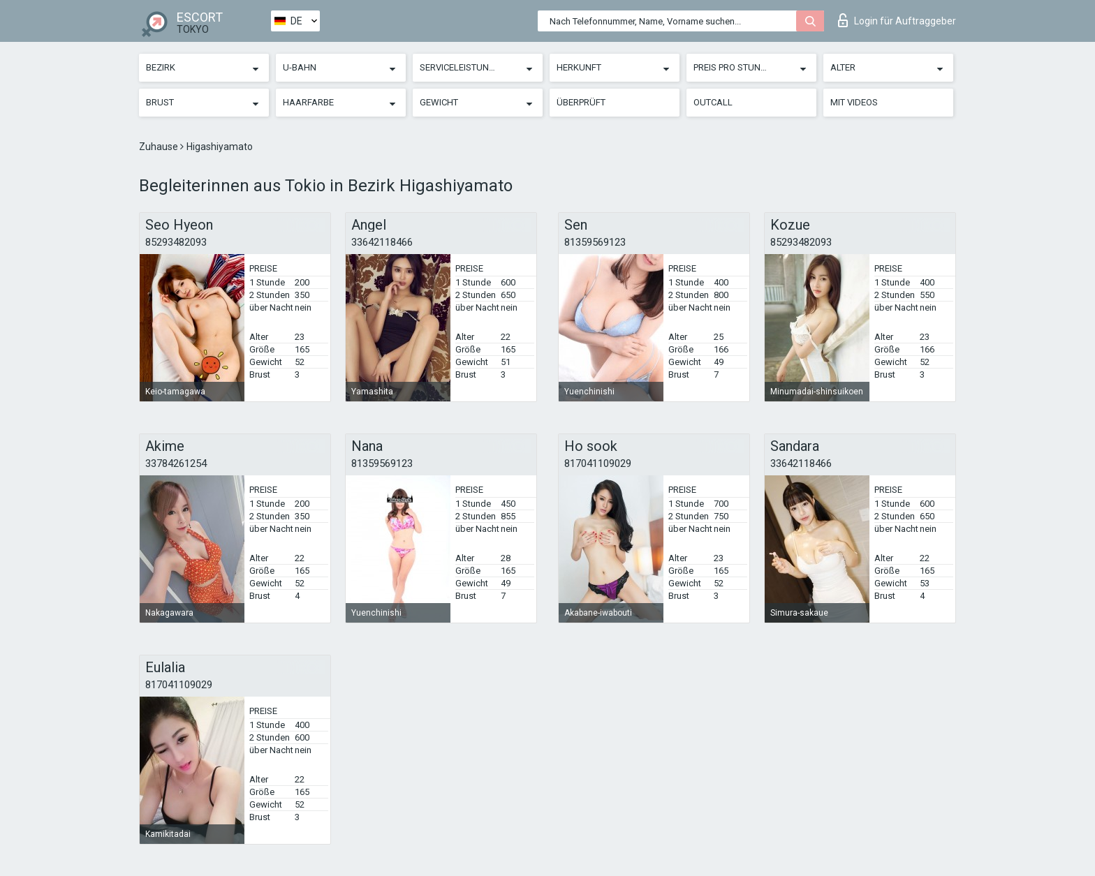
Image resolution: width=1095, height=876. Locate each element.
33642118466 (382, 242)
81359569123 (595, 242)
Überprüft (581, 102)
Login (897, 20)
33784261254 (176, 463)
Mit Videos (854, 102)
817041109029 (597, 463)
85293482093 (176, 242)
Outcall (713, 102)
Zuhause (159, 146)
